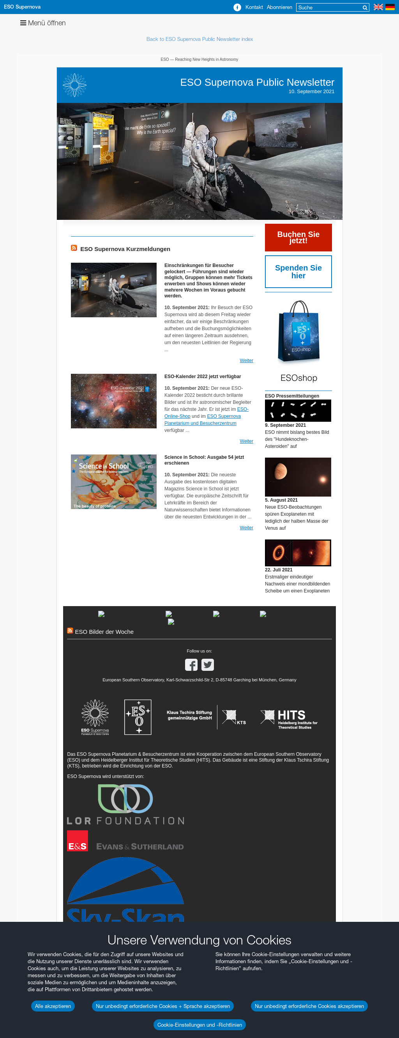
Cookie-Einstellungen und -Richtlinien (199, 1025)
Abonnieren (279, 7)
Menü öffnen (43, 23)
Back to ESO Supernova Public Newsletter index (200, 39)
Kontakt (254, 7)
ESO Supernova (22, 7)
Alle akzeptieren (53, 1006)
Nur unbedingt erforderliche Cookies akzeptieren (309, 1006)
